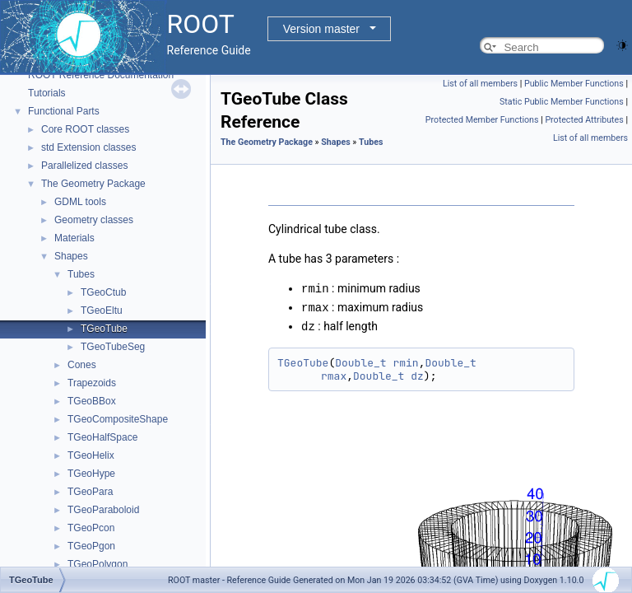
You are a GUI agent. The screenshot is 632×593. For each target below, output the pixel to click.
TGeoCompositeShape (117, 419)
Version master (321, 28)
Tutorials (47, 93)
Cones (81, 365)
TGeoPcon (90, 528)
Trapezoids (91, 383)
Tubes (81, 274)
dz (417, 374)
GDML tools (80, 202)
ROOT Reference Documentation (101, 75)
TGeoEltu (102, 310)
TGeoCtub (103, 292)
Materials (74, 238)
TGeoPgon (91, 546)
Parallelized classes (84, 165)
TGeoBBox (91, 401)
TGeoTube (104, 328)
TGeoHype (91, 473)
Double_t (360, 360)
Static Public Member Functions (562, 101)
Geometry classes (93, 220)
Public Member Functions (574, 83)
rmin (405, 360)
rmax (333, 374)
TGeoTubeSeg (113, 347)
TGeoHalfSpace (102, 437)
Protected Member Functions (482, 119)
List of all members (480, 83)
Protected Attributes (584, 119)
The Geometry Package (93, 183)
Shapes (71, 256)
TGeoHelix (90, 455)
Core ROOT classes (85, 129)
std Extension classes (88, 147)
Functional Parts (64, 111)
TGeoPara (90, 491)
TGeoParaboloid (103, 510)
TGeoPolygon (97, 564)
